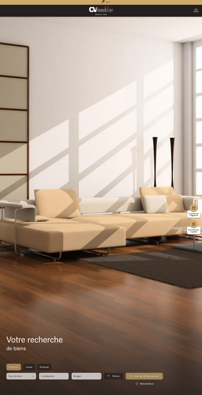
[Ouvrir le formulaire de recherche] (113, 380)
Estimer (44, 371)
